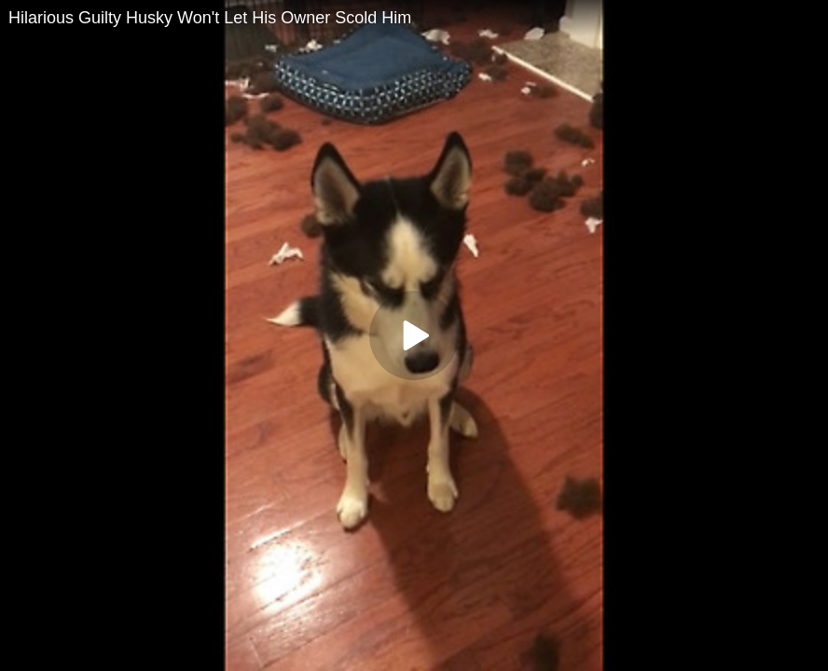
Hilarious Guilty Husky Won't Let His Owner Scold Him (209, 17)
